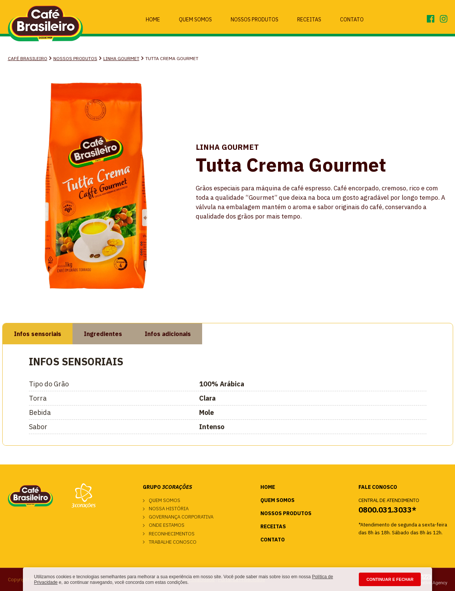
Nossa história (169, 508)
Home (153, 19)
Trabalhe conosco (173, 542)
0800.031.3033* (387, 510)
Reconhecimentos (172, 534)
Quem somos (164, 500)
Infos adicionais (168, 334)
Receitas (309, 19)
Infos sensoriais (37, 334)
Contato (352, 19)
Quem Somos (195, 19)
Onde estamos (166, 525)
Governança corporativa (181, 517)
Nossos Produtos (254, 19)
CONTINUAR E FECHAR (389, 579)
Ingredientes (103, 334)
